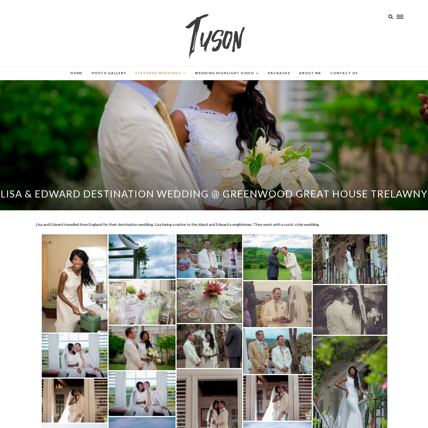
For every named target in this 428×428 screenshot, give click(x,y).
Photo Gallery (109, 73)
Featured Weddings (158, 73)
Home (76, 73)
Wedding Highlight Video (224, 73)
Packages (279, 73)
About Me (310, 73)
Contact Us (344, 73)
